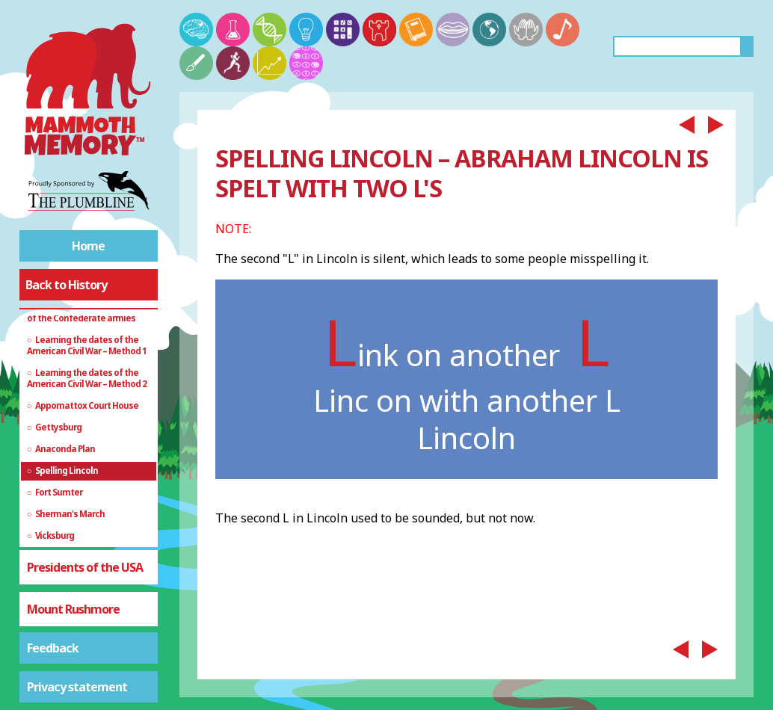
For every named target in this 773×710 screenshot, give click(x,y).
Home (88, 246)
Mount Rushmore (73, 609)
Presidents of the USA (85, 567)
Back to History (66, 285)
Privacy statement (77, 687)
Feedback (52, 648)
